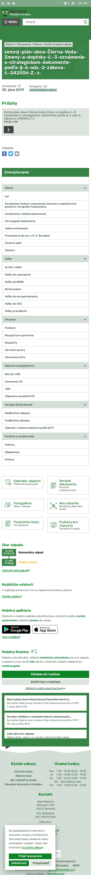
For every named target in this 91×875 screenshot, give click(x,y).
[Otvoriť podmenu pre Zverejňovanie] (85, 168)
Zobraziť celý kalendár (16, 558)
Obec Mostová (55, 862)
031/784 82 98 (45, 815)
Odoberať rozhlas (45, 663)
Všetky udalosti (12, 584)
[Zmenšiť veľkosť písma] (69, 3)
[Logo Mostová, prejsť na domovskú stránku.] (45, 12)
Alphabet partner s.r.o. (61, 858)
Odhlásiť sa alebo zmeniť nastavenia (45, 676)
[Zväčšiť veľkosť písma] (73, 3)
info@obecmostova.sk (45, 818)
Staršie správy (14, 730)
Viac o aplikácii (11, 625)
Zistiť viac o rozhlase (45, 670)
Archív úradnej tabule (43, 78)
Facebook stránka (45, 822)
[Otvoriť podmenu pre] (85, 176)
